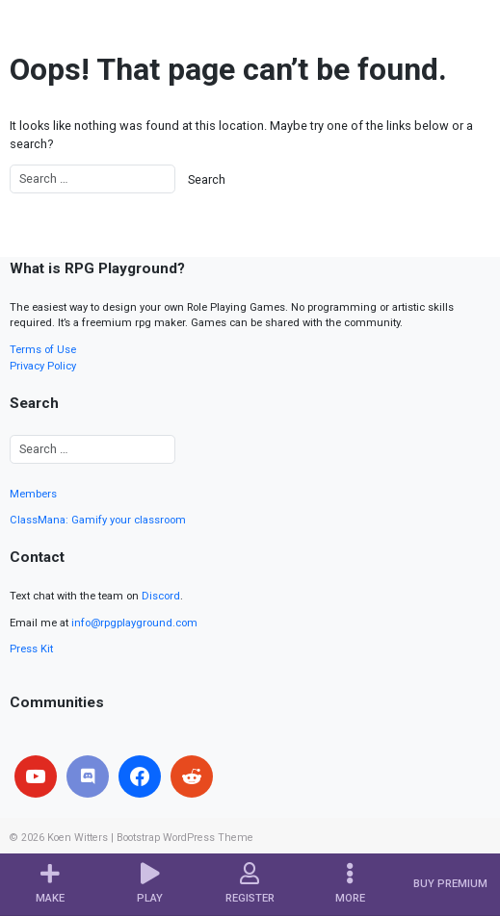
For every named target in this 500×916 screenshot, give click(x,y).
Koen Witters (77, 837)
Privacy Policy (43, 366)
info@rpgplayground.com (134, 623)
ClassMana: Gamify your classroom (98, 520)
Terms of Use (43, 350)
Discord (161, 596)
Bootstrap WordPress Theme (185, 837)
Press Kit (31, 649)
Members (33, 494)
